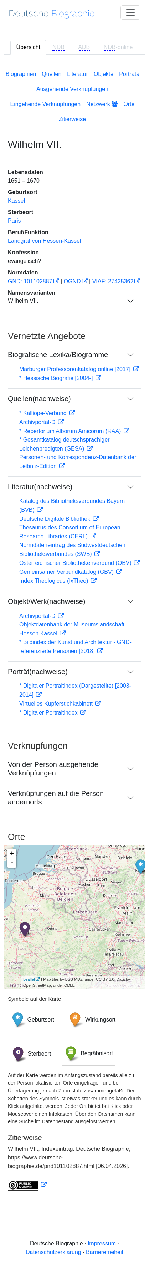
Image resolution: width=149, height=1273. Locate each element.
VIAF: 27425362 (113, 281)
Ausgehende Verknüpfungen (72, 89)
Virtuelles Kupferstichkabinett (56, 704)
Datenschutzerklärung (53, 1252)
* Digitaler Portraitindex (49, 713)
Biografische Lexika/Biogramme (58, 355)
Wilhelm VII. (23, 301)
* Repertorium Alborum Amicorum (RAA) (71, 431)
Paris (14, 221)
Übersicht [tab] (28, 47)
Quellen (51, 74)
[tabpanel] (74, 629)
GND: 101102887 (30, 281)
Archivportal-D (38, 422)
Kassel (16, 201)
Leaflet (29, 979)
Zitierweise (72, 119)
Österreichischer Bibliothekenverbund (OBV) (76, 563)
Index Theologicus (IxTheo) (54, 581)
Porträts (129, 74)
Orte (128, 104)
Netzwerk (102, 104)
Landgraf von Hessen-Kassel (44, 241)
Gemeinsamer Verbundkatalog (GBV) (67, 572)
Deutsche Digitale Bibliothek (55, 519)
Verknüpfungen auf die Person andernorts (56, 797)
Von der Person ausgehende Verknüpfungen (53, 768)
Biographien (21, 74)
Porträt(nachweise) (38, 672)
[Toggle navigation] (130, 12)
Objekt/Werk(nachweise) (46, 601)
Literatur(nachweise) (40, 487)
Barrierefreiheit (104, 1252)
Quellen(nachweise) (39, 399)
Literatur (77, 74)
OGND (72, 281)
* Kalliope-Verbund (43, 413)
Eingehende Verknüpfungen (45, 104)
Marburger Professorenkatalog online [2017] (75, 369)
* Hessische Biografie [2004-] (56, 378)
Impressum (102, 1243)
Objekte (103, 74)
